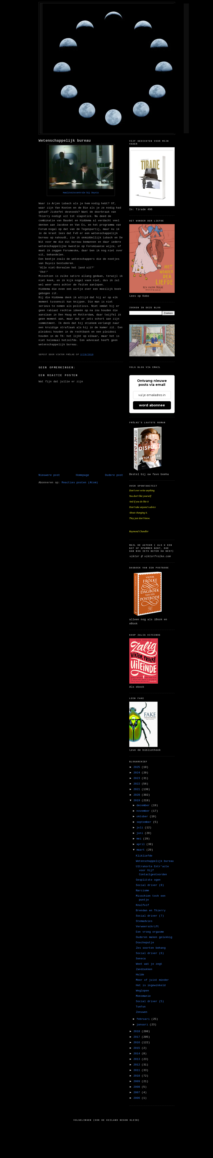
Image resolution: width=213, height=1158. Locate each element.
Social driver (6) (150, 953)
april (141, 844)
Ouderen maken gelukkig (154, 937)
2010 (137, 1075)
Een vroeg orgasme (150, 931)
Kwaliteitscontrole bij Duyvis (81, 192)
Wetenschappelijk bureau (65, 141)
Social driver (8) (150, 885)
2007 (137, 1092)
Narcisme (142, 890)
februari (144, 1019)
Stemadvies (144, 921)
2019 (137, 800)
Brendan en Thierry (151, 910)
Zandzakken (144, 969)
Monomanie (143, 996)
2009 (137, 1081)
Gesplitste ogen (148, 879)
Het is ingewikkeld (151, 985)
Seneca (141, 958)
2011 (137, 1070)
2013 (137, 1059)
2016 (137, 1042)
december (144, 805)
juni (141, 833)
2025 (137, 767)
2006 (137, 1098)
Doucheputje (145, 942)
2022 (137, 783)
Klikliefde (144, 855)
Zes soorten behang (151, 947)
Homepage (82, 475)
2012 (137, 1064)
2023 (137, 778)
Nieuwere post (49, 475)
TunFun (141, 1006)
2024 (137, 772)
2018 (137, 1031)
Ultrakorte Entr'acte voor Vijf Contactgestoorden (152, 870)
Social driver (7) (150, 915)
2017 (137, 1037)
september (145, 822)
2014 (137, 1053)
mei (140, 838)
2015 (137, 1048)
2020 (137, 794)
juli (141, 827)
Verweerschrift (147, 926)
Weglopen (142, 990)
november (144, 811)
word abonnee (152, 405)
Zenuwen (141, 1012)
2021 (137, 789)
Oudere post (114, 475)
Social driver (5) (150, 1001)
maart (141, 849)
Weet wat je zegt (149, 964)
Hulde (140, 974)
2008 (137, 1086)
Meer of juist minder (152, 980)
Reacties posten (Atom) (80, 482)
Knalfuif (142, 905)
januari (143, 1024)
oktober (143, 816)
